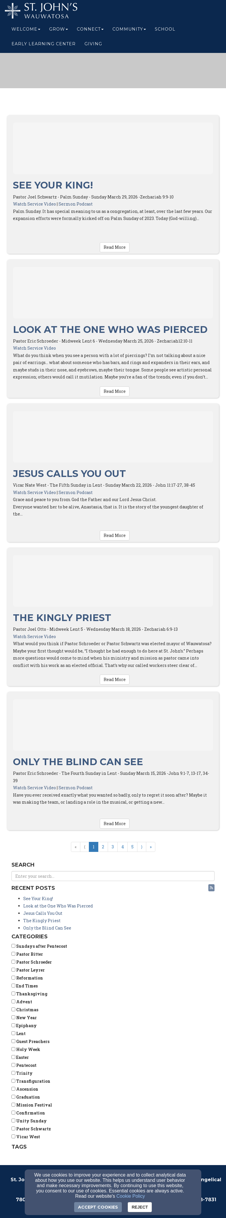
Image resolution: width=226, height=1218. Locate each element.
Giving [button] (93, 44)
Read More (115, 247)
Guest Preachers (30, 1041)
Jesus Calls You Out (69, 473)
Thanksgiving (29, 994)
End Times (24, 986)
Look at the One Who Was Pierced (110, 329)
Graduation (25, 1097)
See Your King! (53, 185)
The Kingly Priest (62, 617)
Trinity (22, 1073)
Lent (18, 1033)
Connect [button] (90, 30)
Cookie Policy (131, 1196)
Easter (20, 1057)
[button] (211, 887)
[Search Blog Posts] (113, 876)
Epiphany (24, 1025)
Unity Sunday (29, 1121)
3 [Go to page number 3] (113, 847)
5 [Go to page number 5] (132, 847)
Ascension (24, 1089)
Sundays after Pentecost (39, 946)
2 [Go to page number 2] (103, 847)
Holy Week (25, 1049)
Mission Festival (31, 1105)
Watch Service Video (34, 204)
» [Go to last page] (151, 847)
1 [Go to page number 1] (93, 847)
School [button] (165, 30)
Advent (21, 1002)
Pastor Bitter (27, 954)
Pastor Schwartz (31, 1129)
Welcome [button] (25, 30)
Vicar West (25, 1136)
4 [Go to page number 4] (122, 847)
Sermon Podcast (76, 204)
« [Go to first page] (76, 847)
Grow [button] (58, 30)
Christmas (24, 1009)
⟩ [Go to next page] (141, 847)
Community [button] (129, 30)
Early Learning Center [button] (43, 44)
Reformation (27, 978)
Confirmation (28, 1113)
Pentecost (23, 1065)
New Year (24, 1017)
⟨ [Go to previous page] (84, 847)
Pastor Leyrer (28, 970)
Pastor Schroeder (31, 962)
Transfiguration (30, 1081)
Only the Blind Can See (78, 761)
